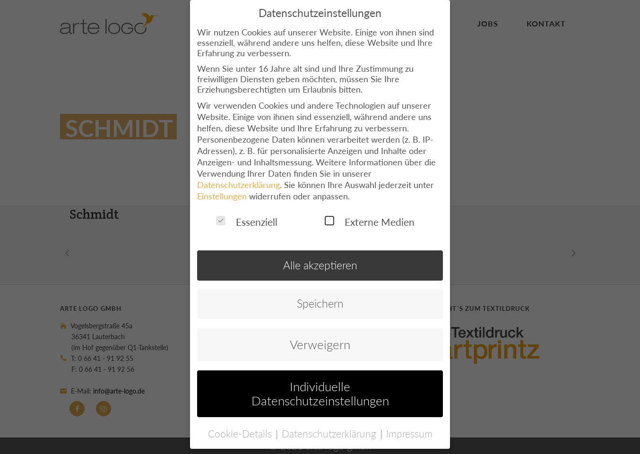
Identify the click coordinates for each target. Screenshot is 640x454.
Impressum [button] (409, 422)
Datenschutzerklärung (238, 174)
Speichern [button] (320, 292)
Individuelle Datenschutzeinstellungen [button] (320, 382)
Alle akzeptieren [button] (320, 254)
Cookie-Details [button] (241, 422)
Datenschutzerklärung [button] (330, 422)
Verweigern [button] (320, 333)
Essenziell (246, 211)
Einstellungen (222, 185)
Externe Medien (370, 211)
